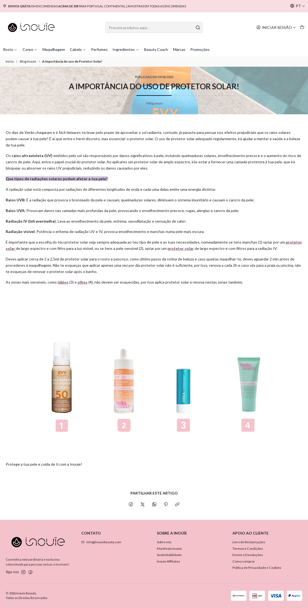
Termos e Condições (247, 548)
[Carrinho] (302, 27)
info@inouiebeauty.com (101, 542)
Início (10, 61)
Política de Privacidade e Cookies (256, 568)
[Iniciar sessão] (276, 27)
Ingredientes (126, 49)
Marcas (179, 49)
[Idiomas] (297, 6)
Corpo (30, 49)
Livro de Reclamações (248, 542)
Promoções (200, 49)
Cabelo (78, 49)
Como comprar (243, 561)
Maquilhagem (53, 49)
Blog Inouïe (28, 61)
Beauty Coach (156, 49)
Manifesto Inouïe (169, 548)
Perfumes (99, 49)
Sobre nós (164, 542)
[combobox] (154, 27)
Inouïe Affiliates (168, 561)
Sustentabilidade (169, 555)
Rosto (10, 49)
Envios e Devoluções (247, 555)
